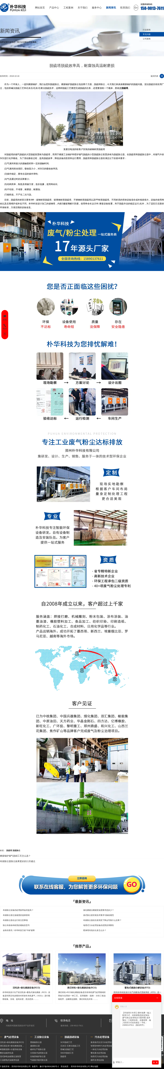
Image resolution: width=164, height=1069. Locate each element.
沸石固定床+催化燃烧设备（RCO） (13, 1046)
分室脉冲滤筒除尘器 (38, 1053)
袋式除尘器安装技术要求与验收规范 (98, 915)
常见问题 (146, 34)
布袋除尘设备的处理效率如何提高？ (18, 910)
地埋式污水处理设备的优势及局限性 (98, 925)
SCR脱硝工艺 (66, 1042)
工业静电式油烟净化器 (9, 1060)
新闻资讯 (111, 7)
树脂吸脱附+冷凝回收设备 (11, 1049)
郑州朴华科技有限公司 (80, 1066)
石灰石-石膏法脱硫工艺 (70, 1046)
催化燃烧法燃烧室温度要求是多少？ (98, 910)
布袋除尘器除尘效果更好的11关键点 (17, 861)
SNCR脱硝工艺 (67, 1053)
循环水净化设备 (97, 1060)
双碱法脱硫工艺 (67, 1049)
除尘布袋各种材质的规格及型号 (16, 925)
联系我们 (125, 7)
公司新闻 (146, 39)
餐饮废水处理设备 (98, 1053)
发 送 (155, 1062)
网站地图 (94, 1066)
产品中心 (54, 7)
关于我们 (82, 7)
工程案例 (68, 7)
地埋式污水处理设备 (99, 1056)
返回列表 (154, 76)
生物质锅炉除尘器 (38, 1056)
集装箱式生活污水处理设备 (102, 1042)
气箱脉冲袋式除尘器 (38, 1060)
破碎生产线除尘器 (38, 1049)
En (135, 7)
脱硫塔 (124, 88)
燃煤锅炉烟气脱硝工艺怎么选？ (15, 856)
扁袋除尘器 (35, 1046)
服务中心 (97, 7)
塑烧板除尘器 (36, 1042)
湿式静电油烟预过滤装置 (10, 1056)
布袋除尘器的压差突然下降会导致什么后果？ (102, 920)
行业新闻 (146, 30)
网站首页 (40, 7)
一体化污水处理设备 (99, 1049)
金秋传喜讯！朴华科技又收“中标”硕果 (19, 930)
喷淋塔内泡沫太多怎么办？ (94, 930)
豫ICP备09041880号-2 (49, 1066)
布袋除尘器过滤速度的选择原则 (16, 915)
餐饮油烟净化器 (6, 1053)
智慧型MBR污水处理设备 (101, 1046)
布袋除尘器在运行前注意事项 (15, 920)
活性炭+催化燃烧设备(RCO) (12, 1042)
